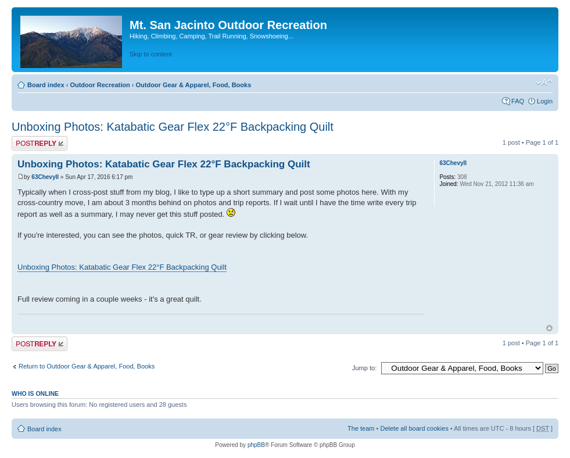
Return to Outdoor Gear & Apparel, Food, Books (87, 366)
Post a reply (39, 143)
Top (549, 328)
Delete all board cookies (414, 428)
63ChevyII (45, 177)
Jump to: (364, 367)
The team (360, 428)
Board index (45, 84)
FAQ (517, 101)
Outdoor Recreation (100, 84)
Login (545, 101)
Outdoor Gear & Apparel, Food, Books (193, 84)
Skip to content (151, 54)
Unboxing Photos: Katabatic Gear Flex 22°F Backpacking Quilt (173, 126)
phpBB (256, 445)
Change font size (544, 82)
